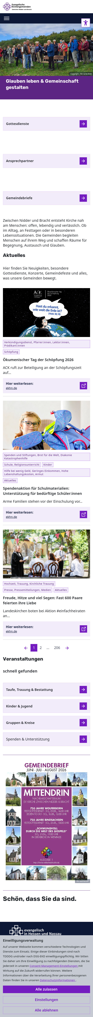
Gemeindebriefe (19, 198)
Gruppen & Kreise (20, 722)
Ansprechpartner (20, 161)
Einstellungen (46, 999)
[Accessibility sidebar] (85, 22)
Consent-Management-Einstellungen (54, 966)
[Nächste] (67, 648)
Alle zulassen (46, 989)
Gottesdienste (17, 123)
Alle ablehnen (46, 1010)
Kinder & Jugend (19, 706)
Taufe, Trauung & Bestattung (29, 689)
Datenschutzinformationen (58, 980)
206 (57, 647)
